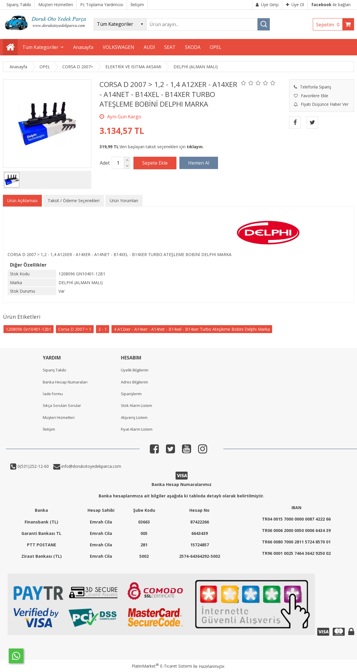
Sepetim (329, 24)
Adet (105, 163)
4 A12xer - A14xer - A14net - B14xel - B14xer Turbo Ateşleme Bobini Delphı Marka (192, 329)
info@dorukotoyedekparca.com (90, 466)
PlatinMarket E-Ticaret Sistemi (162, 666)
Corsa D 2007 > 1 (74, 329)
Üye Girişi (267, 4)
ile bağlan (331, 4)
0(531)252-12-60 (32, 466)
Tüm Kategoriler (40, 47)
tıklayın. (195, 146)
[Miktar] (118, 163)
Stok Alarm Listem (136, 405)
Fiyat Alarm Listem (136, 429)
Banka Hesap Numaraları (65, 382)
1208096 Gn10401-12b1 (28, 329)
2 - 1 (102, 329)
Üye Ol (295, 4)
